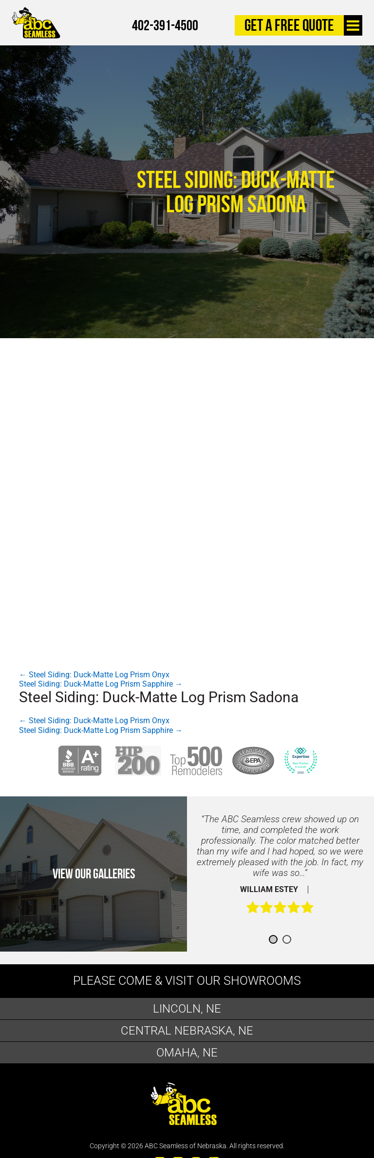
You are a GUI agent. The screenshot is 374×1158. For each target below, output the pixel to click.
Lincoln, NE (187, 1009)
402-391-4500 (165, 25)
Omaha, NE (187, 1052)
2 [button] (286, 939)
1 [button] (273, 939)
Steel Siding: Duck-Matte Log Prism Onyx (94, 674)
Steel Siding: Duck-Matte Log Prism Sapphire (101, 684)
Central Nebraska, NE (187, 1030)
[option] (280, 869)
